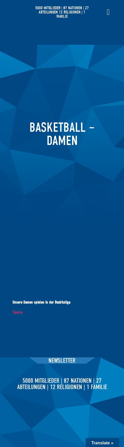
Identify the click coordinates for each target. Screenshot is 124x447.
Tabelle (17, 312)
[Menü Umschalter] (108, 12)
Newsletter (62, 360)
